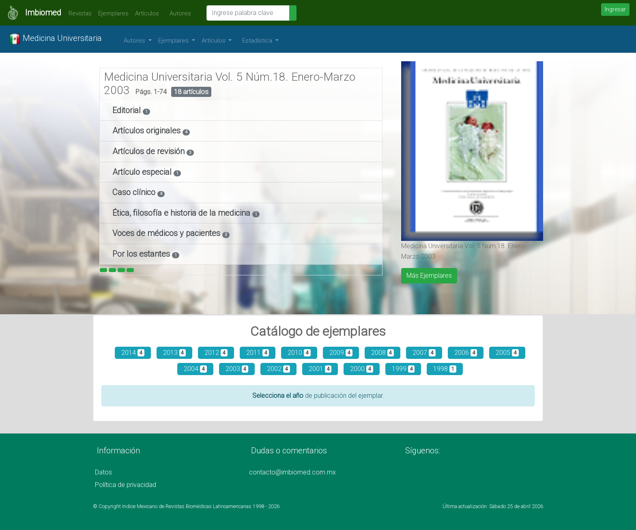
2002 (278, 369)
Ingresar (615, 9)
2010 (299, 352)
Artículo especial (143, 172)
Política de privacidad (125, 485)
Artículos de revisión (149, 151)
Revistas (78, 13)
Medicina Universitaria (55, 39)
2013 (174, 352)
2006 (465, 352)
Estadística (258, 40)
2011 (257, 352)
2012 (216, 352)
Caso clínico (134, 192)
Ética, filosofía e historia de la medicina (182, 213)
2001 (320, 369)
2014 (132, 352)
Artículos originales (147, 130)
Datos (103, 472)
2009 (340, 352)
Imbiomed (43, 12)
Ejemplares (113, 13)
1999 (403, 369)
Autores (178, 13)
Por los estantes (142, 254)
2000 (361, 369)
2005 (507, 352)
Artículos (147, 13)
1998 (444, 369)
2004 (195, 369)
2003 (237, 369)
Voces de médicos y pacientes (167, 233)
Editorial (127, 110)
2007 (424, 352)
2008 (382, 352)
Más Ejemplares (429, 275)
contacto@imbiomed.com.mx (292, 472)
